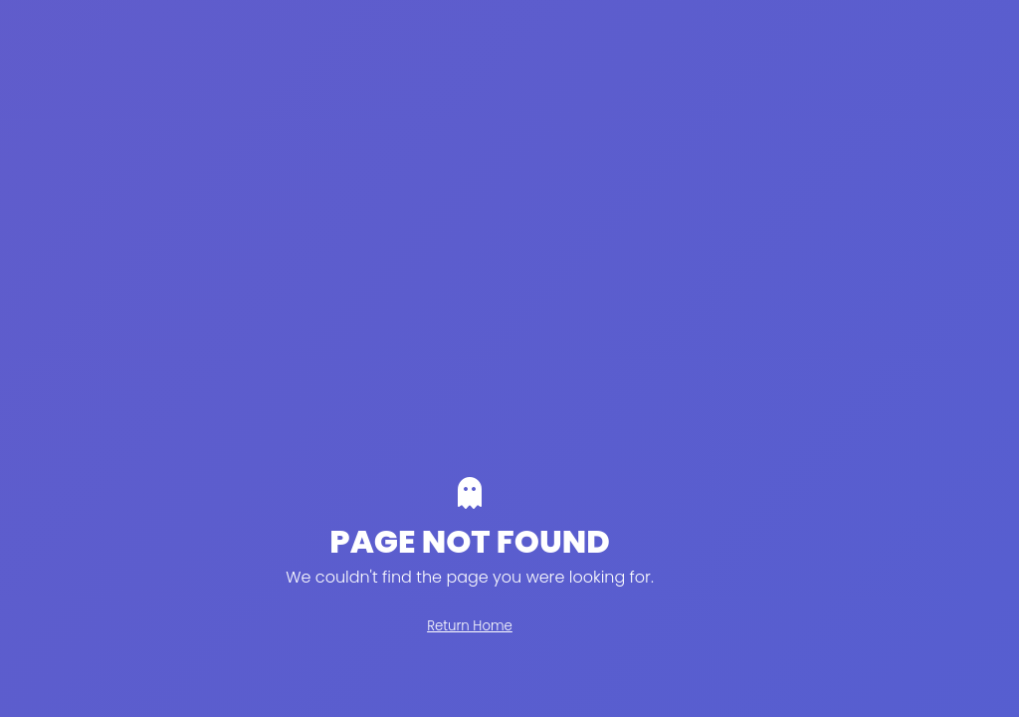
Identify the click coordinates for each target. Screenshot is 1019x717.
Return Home (469, 625)
